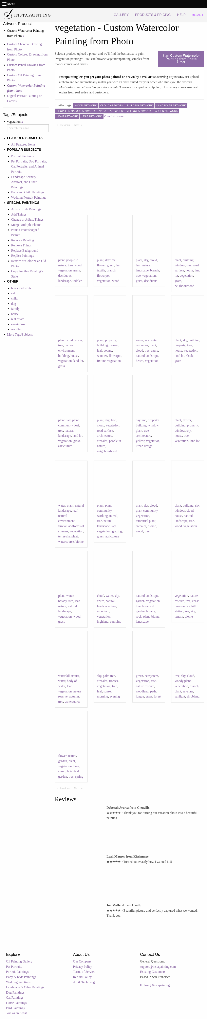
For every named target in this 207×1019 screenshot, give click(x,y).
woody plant (183, 681)
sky (146, 260)
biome (79, 541)
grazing (117, 531)
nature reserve (145, 686)
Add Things (18, 214)
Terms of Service (84, 971)
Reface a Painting (22, 240)
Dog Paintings (15, 992)
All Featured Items (23, 144)
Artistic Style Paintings (26, 209)
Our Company (82, 961)
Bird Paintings (15, 1008)
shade (189, 355)
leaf (118, 265)
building (188, 260)
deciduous (64, 275)
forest (157, 696)
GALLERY (121, 15)
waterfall (64, 676)
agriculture (65, 446)
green (110, 265)
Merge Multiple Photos (26, 224)
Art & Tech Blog (84, 982)
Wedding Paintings (18, 982)
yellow (140, 441)
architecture (104, 435)
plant (61, 260)
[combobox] (28, 128)
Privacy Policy (82, 966)
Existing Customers (153, 971)
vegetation (65, 270)
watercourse (66, 541)
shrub (61, 771)
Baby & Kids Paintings (21, 977)
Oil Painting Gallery (19, 961)
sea (187, 611)
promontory (182, 606)
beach (139, 360)
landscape (64, 281)
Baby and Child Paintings (27, 192)
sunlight (180, 696)
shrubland (193, 696)
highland (102, 621)
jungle (140, 696)
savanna (188, 691)
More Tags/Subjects (20, 334)
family (15, 308)
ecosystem (151, 676)
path (153, 691)
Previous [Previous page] (66, 125)
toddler (77, 281)
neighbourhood (184, 286)
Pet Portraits (14, 966)
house (15, 314)
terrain (179, 616)
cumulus (115, 621)
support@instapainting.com (158, 966)
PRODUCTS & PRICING (153, 15)
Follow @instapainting (155, 985)
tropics (113, 681)
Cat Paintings (14, 997)
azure (154, 350)
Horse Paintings (16, 1002)
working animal (107, 515)
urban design (144, 446)
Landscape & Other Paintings (25, 987)
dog (13, 303)
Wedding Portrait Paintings (28, 197)
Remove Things (21, 245)
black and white (21, 288)
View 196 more (114, 116)
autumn (74, 696)
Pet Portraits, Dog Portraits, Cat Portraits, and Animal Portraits (29, 166)
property (110, 340)
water (139, 340)
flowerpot (103, 275)
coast (195, 601)
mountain (103, 611)
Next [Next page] (79, 125)
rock (139, 616)
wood (78, 265)
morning (102, 696)
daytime (110, 260)
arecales (102, 441)
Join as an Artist (16, 1013)
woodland (142, 691)
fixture (101, 360)
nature (62, 606)
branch (111, 270)
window (180, 265)
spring (79, 776)
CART (197, 15)
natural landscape (147, 355)
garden (140, 601)
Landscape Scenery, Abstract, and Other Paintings (24, 182)
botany (108, 350)
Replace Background (24, 250)
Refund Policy (82, 977)
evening (115, 696)
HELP (181, 15)
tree (70, 265)
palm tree (109, 676)
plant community (147, 510)
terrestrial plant (68, 536)
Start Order (181, 59)
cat (13, 293)
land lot (78, 360)
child (14, 298)
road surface (105, 430)
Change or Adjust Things (27, 219)
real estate (17, 319)
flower (101, 265)
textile (101, 270)
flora (76, 766)
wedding (16, 329)
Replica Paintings (22, 255)
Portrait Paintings (22, 156)
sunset (108, 691)
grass (76, 270)
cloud (153, 260)
